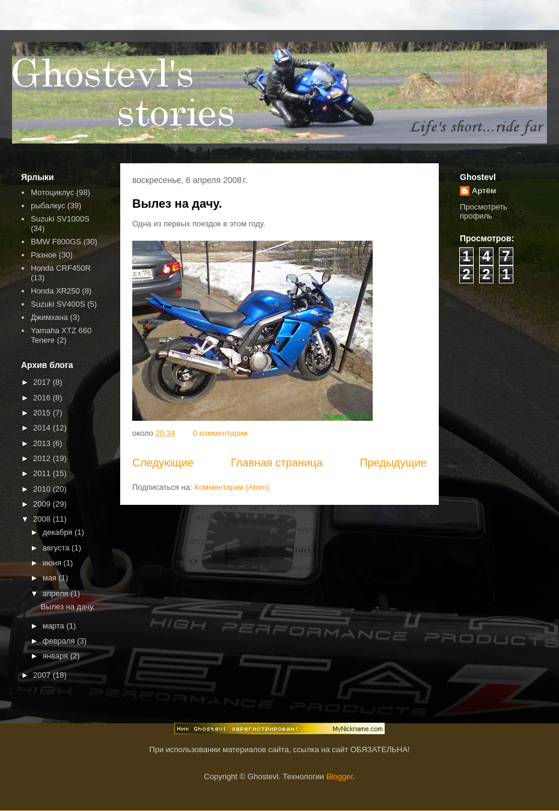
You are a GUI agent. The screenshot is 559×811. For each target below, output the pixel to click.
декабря (59, 532)
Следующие (163, 463)
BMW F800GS (56, 241)
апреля (57, 593)
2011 (43, 473)
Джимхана (49, 317)
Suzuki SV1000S (60, 218)
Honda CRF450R (61, 268)
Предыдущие (393, 463)
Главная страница (277, 463)
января (56, 655)
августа (57, 547)
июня (53, 562)
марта (55, 625)
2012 (43, 458)
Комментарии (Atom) (231, 487)
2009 (43, 503)
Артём (484, 190)
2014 (43, 427)
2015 (43, 412)
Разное (44, 254)
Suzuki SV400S (58, 304)
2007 (43, 675)
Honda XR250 (55, 290)
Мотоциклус (52, 192)
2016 (43, 397)
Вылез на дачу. (177, 203)
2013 (43, 443)
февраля (60, 640)
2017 (43, 382)
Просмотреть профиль (483, 211)
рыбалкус (48, 205)
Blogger (339, 776)
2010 (43, 488)
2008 (43, 518)
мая (51, 577)
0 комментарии (220, 433)
